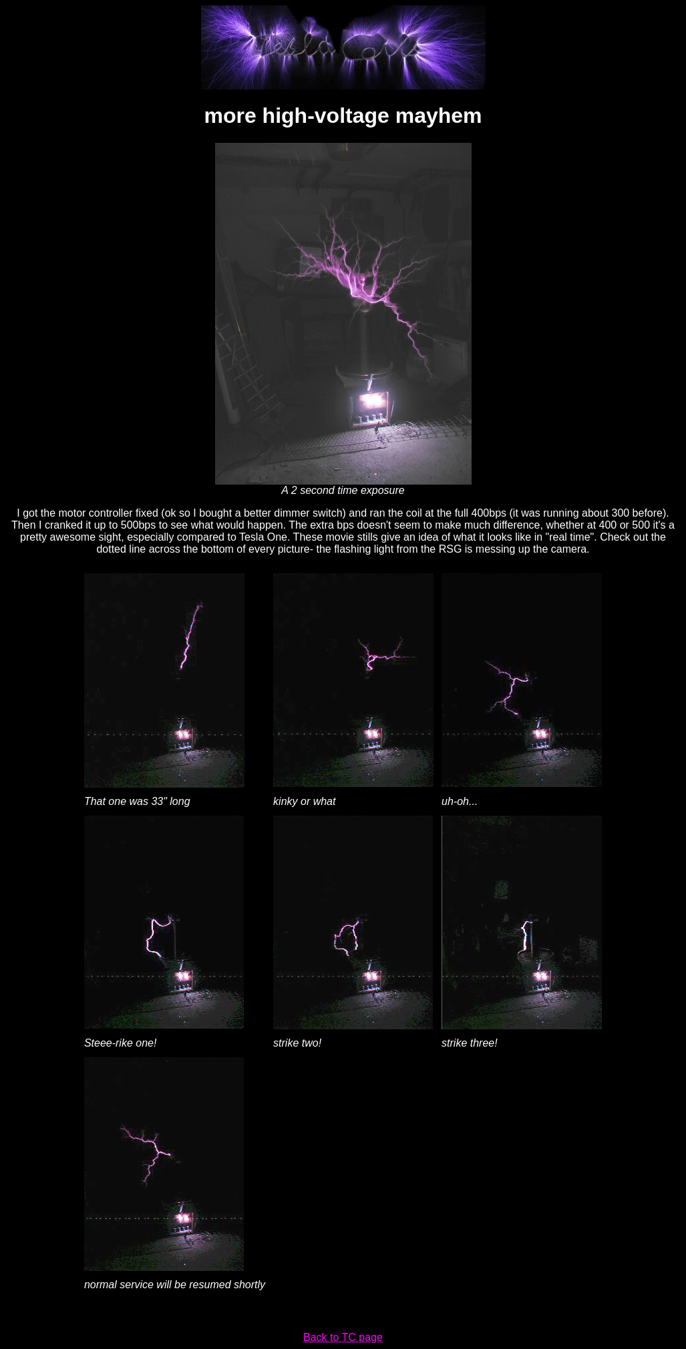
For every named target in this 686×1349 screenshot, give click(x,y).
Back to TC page (343, 1337)
